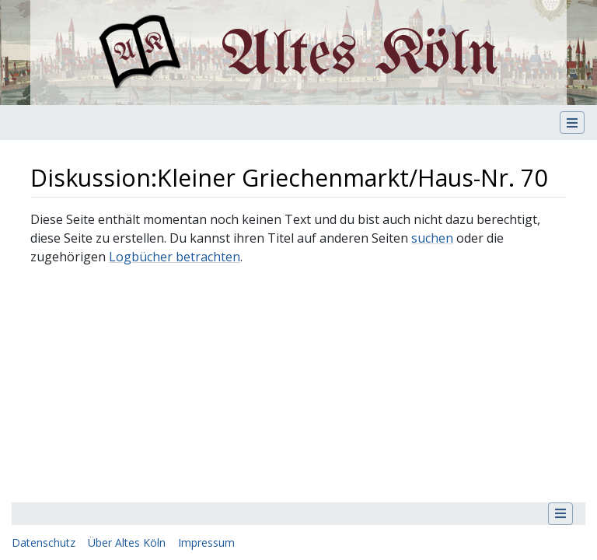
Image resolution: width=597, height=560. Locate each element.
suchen (432, 238)
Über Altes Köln (127, 542)
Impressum (206, 542)
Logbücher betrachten (174, 256)
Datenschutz (43, 542)
